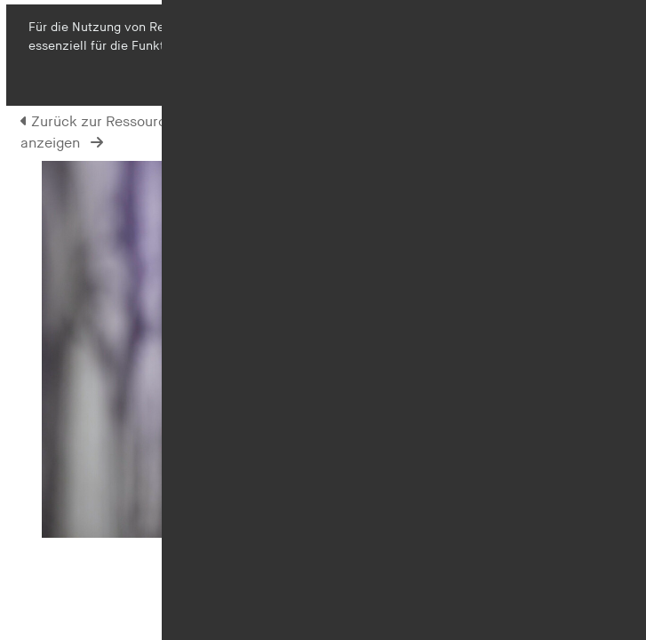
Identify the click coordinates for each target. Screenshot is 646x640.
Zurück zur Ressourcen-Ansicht (129, 122)
